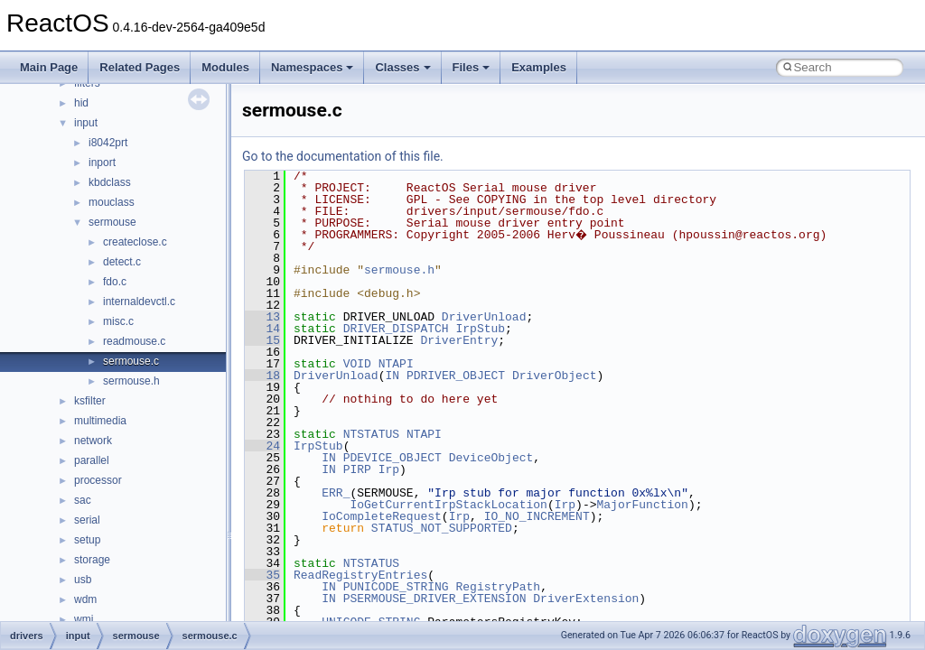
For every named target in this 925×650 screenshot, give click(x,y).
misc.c (118, 321)
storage (92, 559)
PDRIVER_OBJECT (455, 375)
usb (82, 579)
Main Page (49, 67)
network (93, 440)
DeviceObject (491, 458)
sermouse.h (131, 381)
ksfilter (90, 401)
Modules (225, 67)
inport (102, 162)
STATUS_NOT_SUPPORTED (441, 528)
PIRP (357, 469)
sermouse (112, 222)
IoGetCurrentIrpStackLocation (448, 505)
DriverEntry (459, 340)
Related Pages (139, 67)
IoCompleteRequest (382, 516)
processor (98, 480)
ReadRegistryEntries (360, 575)
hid (81, 103)
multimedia (100, 420)
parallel (91, 460)
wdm (85, 599)
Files (472, 67)
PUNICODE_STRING (396, 587)
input (86, 122)
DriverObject (554, 375)
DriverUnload (484, 317)
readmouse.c (134, 341)
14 (262, 328)
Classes (402, 67)
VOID (357, 364)
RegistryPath (497, 587)
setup (87, 540)
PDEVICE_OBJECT (392, 458)
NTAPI (396, 364)
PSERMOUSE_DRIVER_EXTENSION (435, 598)
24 (262, 446)
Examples (538, 67)
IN (392, 375)
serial (87, 520)
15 (262, 340)
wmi (83, 619)
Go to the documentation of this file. (343, 156)
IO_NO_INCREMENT (537, 516)
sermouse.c (131, 361)
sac (82, 500)
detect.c (122, 261)
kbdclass (110, 182)
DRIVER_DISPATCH (396, 328)
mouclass (112, 202)
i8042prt (108, 142)
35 (262, 575)
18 (262, 375)
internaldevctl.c (139, 301)
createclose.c (135, 242)
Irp (388, 469)
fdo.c (114, 281)
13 (262, 317)
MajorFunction (641, 505)
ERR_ (336, 493)
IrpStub (480, 328)
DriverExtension (586, 598)
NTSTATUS (371, 434)
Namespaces (312, 67)
